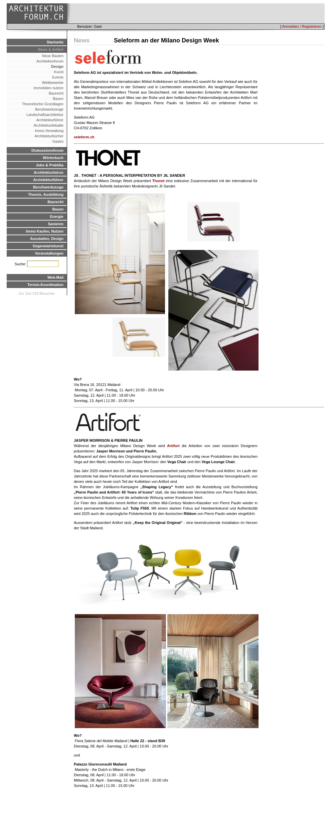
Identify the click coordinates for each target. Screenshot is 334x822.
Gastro (57, 141)
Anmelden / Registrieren (302, 26)
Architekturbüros (48, 172)
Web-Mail (55, 277)
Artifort (173, 446)
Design (57, 66)
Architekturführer (49, 120)
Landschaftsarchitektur (44, 115)
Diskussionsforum (47, 150)
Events (57, 77)
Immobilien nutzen (48, 88)
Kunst (58, 72)
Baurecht (56, 93)
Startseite (55, 42)
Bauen (58, 99)
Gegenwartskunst (48, 246)
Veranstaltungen (49, 253)
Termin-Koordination (45, 285)
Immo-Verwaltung (49, 131)
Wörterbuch (53, 158)
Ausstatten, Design (46, 239)
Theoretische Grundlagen (42, 104)
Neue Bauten (52, 56)
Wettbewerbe (52, 83)
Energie (56, 217)
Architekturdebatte (48, 125)
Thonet (158, 181)
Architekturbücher (49, 136)
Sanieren (55, 224)
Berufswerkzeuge (49, 109)
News (82, 40)
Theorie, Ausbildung (45, 194)
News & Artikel (50, 49)
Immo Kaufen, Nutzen (44, 231)
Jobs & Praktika (49, 165)
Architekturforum (49, 61)
